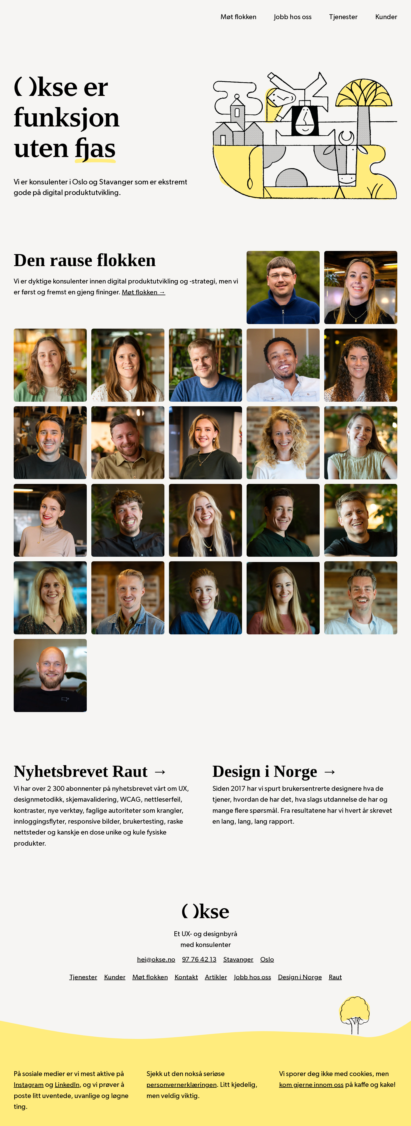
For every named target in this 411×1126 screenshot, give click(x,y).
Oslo (268, 959)
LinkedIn (67, 1084)
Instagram (29, 1084)
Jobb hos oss (293, 17)
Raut (337, 977)
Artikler (216, 977)
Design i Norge (301, 977)
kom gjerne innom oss (311, 1084)
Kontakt (186, 977)
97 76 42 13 (198, 959)
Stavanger (238, 959)
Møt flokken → (144, 292)
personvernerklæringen (182, 1084)
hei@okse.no (155, 959)
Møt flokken (238, 17)
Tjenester (343, 17)
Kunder (386, 17)
